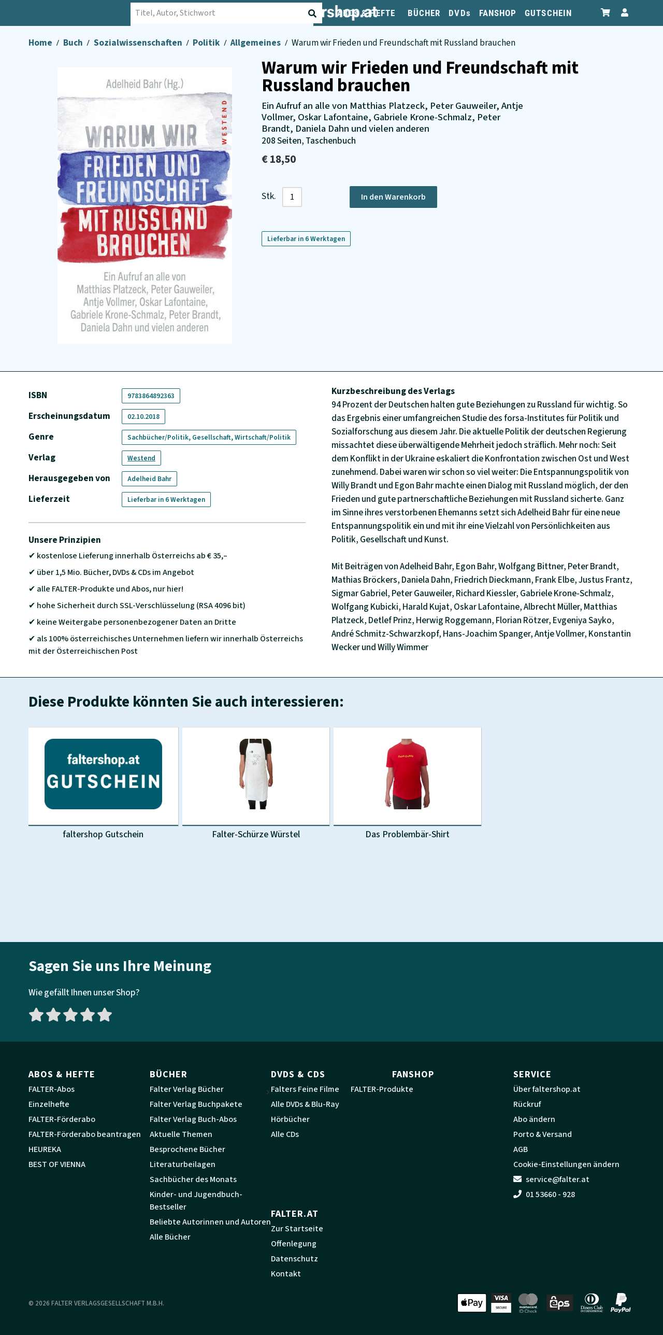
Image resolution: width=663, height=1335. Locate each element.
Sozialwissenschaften (139, 42)
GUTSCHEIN (548, 13)
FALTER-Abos (51, 1089)
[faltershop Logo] (80, 13)
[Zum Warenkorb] (606, 13)
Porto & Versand (542, 1134)
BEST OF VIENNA (56, 1164)
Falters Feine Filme (305, 1089)
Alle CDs (285, 1134)
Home (41, 42)
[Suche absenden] (315, 13)
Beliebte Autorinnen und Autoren (210, 1222)
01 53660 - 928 (544, 1194)
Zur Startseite (297, 1228)
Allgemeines (256, 42)
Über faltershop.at (547, 1089)
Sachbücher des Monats (193, 1179)
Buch (73, 42)
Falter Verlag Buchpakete (196, 1104)
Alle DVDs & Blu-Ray (305, 1104)
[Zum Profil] (623, 13)
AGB (520, 1149)
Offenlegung (293, 1243)
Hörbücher (290, 1119)
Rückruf (527, 1104)
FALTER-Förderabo (61, 1119)
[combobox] (228, 13)
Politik (207, 42)
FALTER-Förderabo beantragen (84, 1134)
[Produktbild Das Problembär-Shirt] (407, 785)
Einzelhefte (48, 1104)
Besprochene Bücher (187, 1149)
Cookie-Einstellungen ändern (566, 1164)
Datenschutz (294, 1258)
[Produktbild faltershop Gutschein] (103, 785)
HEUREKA (44, 1149)
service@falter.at (551, 1179)
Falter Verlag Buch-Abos (193, 1119)
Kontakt (286, 1274)
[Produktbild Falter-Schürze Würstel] (256, 785)
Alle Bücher (170, 1237)
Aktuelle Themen (181, 1134)
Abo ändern (534, 1119)
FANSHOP (498, 13)
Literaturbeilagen (182, 1164)
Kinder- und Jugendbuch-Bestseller (196, 1201)
